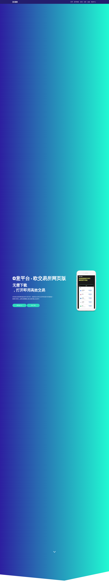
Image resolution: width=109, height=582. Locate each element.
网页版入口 (19, 305)
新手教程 (76, 2)
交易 (85, 2)
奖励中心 (93, 2)
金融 (88, 2)
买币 (71, 2)
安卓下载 (33, 305)
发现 (81, 2)
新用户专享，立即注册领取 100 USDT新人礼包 (25, 298)
